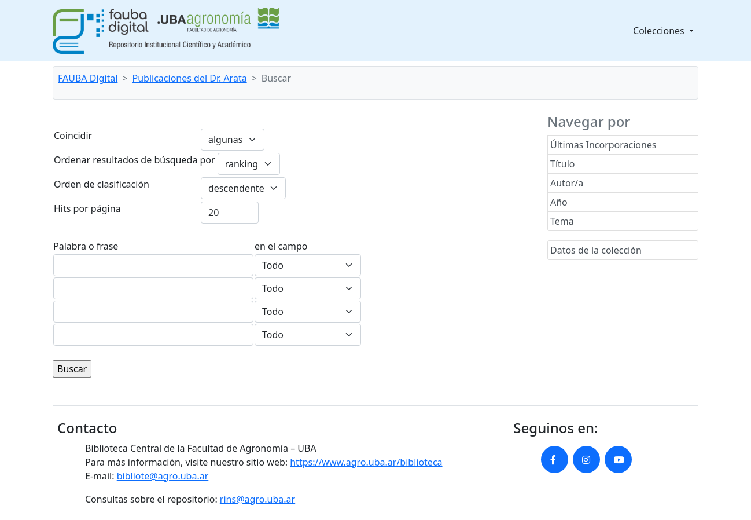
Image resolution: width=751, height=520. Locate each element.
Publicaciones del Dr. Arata (189, 78)
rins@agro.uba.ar (257, 499)
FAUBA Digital (87, 78)
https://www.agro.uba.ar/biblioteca (366, 462)
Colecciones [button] (660, 30)
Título (562, 164)
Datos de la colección (596, 250)
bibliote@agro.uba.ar (163, 476)
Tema (562, 221)
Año (559, 202)
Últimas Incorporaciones (603, 144)
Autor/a (566, 183)
